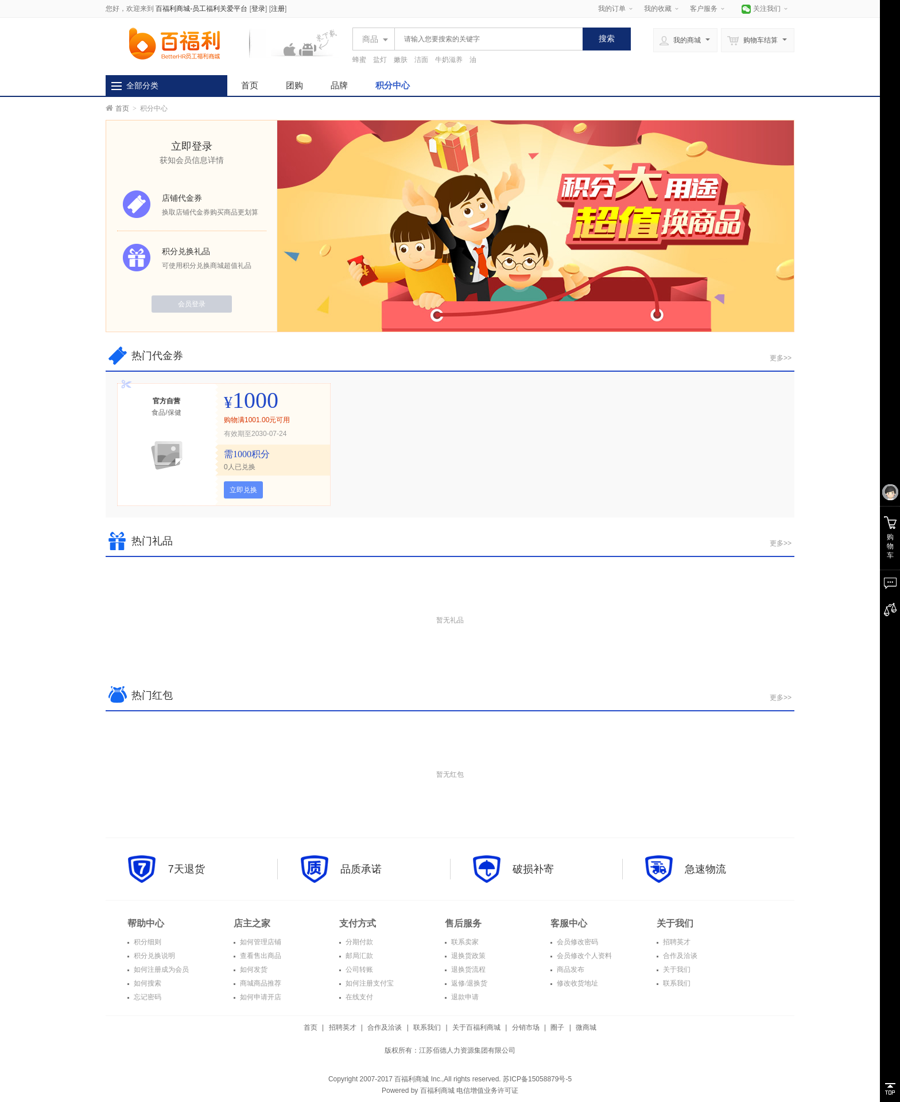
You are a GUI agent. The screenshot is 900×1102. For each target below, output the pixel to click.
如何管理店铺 (259, 942)
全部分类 (142, 85)
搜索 (607, 38)
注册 (278, 9)
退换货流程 (467, 969)
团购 (294, 85)
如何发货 (252, 969)
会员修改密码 (576, 942)
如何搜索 (146, 983)
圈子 (557, 1027)
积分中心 (392, 85)
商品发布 (569, 969)
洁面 (421, 60)
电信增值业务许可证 (487, 1091)
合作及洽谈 (679, 956)
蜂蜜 (359, 60)
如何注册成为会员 (160, 969)
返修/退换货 (468, 983)
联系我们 (675, 983)
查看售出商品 (259, 956)
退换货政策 (467, 956)
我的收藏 (658, 9)
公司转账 (358, 969)
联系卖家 (464, 942)
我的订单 (612, 9)
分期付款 (358, 942)
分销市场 (526, 1027)
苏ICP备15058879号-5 (536, 1079)
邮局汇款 (358, 956)
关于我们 (675, 969)
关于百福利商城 (476, 1027)
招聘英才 (675, 942)
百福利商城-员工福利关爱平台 (201, 9)
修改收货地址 (576, 983)
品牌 (339, 85)
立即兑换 (243, 490)
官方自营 (166, 401)
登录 (258, 9)
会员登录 (191, 304)
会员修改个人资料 (583, 956)
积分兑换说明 (153, 956)
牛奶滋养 (449, 60)
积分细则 (146, 942)
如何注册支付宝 (369, 983)
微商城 (586, 1027)
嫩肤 (401, 60)
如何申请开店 (259, 997)
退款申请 (464, 997)
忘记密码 (146, 997)
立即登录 (191, 146)
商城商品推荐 (259, 983)
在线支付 (358, 997)
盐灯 (380, 60)
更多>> (781, 358)
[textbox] (485, 39)
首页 (249, 85)
